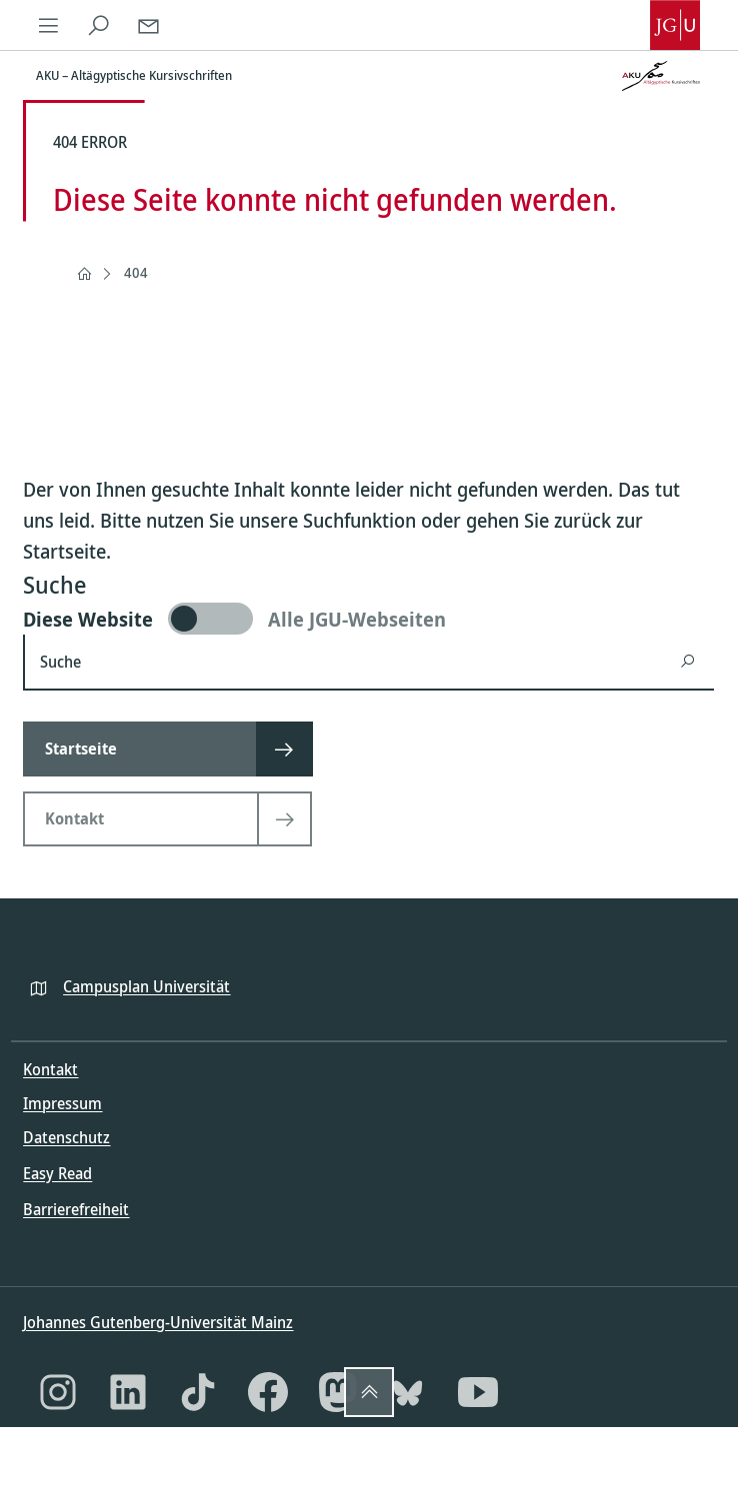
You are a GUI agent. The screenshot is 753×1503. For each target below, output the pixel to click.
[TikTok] (198, 1392)
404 (136, 272)
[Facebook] (268, 1392)
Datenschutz (66, 1137)
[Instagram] (58, 1392)
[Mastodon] (338, 1392)
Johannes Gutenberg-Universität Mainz (158, 1322)
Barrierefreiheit (76, 1209)
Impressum (62, 1103)
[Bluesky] (408, 1392)
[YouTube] (478, 1392)
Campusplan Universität (146, 986)
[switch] (368, 619)
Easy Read (57, 1173)
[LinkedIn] (128, 1392)
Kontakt (50, 1069)
